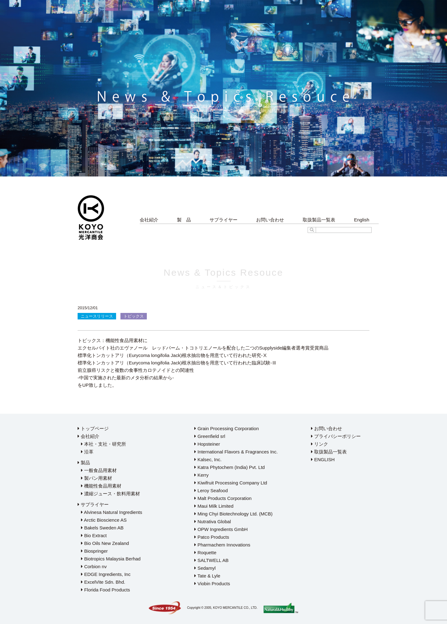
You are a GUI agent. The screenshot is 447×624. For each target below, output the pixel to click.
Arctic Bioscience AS (104, 520)
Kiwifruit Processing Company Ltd (230, 482)
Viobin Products (212, 583)
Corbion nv (94, 566)
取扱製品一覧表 (319, 219)
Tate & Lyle (207, 575)
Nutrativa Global (212, 521)
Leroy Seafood (211, 490)
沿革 (87, 451)
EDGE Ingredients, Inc (105, 574)
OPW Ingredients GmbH (221, 529)
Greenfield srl (209, 436)
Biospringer (94, 551)
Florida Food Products (105, 589)
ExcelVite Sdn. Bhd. (103, 582)
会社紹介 (149, 219)
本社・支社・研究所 (103, 444)
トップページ (93, 428)
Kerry (201, 475)
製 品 (184, 219)
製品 (84, 462)
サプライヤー (223, 219)
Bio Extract (94, 535)
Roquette (205, 552)
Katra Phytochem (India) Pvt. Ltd (229, 467)
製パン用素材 (96, 478)
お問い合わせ (270, 219)
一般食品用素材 (99, 470)
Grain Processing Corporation (226, 428)
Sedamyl (205, 568)
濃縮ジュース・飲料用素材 (110, 493)
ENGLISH (323, 459)
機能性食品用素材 (101, 485)
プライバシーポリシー (336, 436)
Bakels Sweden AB (102, 527)
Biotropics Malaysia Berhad (111, 558)
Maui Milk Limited (213, 506)
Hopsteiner (207, 444)
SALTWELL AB (211, 560)
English (361, 219)
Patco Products (211, 537)
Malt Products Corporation (222, 498)
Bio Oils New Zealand (105, 543)
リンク (319, 444)
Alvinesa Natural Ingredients (111, 512)
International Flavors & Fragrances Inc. (236, 451)
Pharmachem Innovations (222, 544)
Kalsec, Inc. (208, 459)
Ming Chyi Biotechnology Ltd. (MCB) (233, 513)
